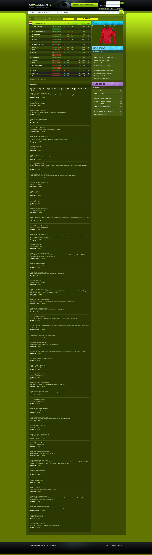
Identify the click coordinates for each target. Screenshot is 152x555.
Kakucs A (35, 47)
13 (55, 89)
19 (70, 89)
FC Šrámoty (35, 62)
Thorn (34, 70)
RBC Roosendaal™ (37, 65)
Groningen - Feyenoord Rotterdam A (108, 101)
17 (65, 89)
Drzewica (34, 75)
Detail (43, 97)
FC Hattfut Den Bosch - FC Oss (101, 78)
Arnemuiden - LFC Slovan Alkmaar (108, 103)
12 (52, 89)
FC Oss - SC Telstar (108, 93)
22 (78, 89)
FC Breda (35, 49)
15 (60, 89)
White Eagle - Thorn (99, 62)
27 (34, 90)
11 (50, 89)
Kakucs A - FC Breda (99, 55)
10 (47, 89)
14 (57, 89)
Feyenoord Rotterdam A (38, 55)
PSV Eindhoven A (37, 68)
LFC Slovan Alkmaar (38, 31)
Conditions (113, 545)
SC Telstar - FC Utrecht (99, 75)
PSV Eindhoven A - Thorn (108, 114)
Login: (104, 3)
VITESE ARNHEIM (37, 26)
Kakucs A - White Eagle (108, 90)
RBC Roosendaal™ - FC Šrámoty (102, 65)
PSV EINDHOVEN (37, 42)
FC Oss (34, 52)
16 (63, 89)
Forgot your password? (116, 8)
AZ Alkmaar (35, 57)
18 (68, 89)
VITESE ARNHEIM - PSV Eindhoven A (103, 57)
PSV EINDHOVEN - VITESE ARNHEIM (108, 111)
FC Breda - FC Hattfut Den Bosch (108, 96)
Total (31, 19)
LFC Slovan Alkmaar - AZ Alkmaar (102, 68)
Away (44, 19)
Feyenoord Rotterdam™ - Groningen (103, 73)
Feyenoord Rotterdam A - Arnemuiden (103, 70)
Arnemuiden (35, 34)
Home (38, 19)
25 (86, 89)
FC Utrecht (35, 39)
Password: (103, 6)
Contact (107, 545)
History (58, 19)
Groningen (35, 60)
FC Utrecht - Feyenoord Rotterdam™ (108, 98)
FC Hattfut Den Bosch (38, 44)
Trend (50, 19)
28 (36, 90)
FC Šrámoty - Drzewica (108, 109)
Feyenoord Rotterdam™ (39, 29)
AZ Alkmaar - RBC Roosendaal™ (108, 106)
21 (76, 89)
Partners (120, 545)
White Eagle (35, 36)
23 (81, 89)
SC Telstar (35, 73)
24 (83, 89)
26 (31, 90)
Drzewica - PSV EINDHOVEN (101, 60)
